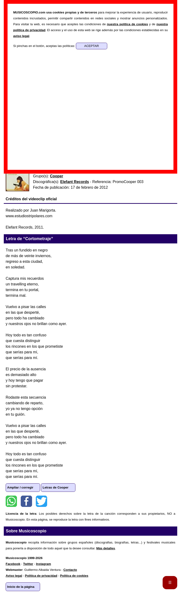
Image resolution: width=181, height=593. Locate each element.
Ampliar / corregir (20, 487)
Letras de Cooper (56, 487)
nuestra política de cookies (127, 24)
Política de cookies (74, 575)
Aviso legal (14, 575)
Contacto (70, 570)
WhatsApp (11, 501)
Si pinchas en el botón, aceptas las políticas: (44, 46)
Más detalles (105, 548)
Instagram (43, 564)
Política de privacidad (41, 575)
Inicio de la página (20, 587)
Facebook (26, 501)
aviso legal (21, 36)
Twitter (41, 501)
